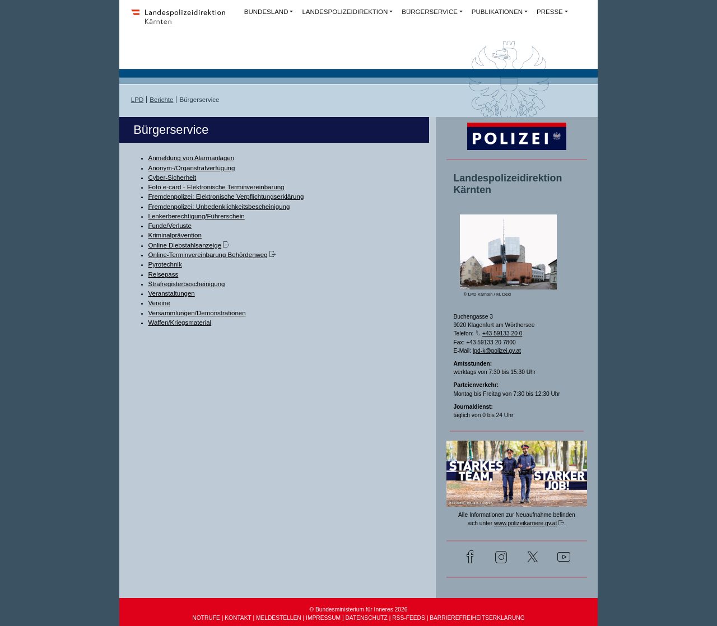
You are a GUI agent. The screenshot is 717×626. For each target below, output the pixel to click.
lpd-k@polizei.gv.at (497, 351)
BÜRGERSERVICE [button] (430, 11)
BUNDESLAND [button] (266, 11)
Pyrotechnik (165, 264)
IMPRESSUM (323, 618)
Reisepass (163, 274)
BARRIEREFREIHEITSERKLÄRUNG (477, 618)
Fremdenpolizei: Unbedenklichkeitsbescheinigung (219, 206)
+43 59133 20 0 (502, 333)
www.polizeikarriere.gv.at (525, 523)
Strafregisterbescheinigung (186, 284)
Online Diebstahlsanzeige (185, 245)
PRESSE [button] (550, 11)
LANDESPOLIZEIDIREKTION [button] (345, 11)
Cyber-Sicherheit (172, 177)
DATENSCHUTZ (366, 618)
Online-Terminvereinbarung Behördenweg (208, 254)
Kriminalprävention (175, 235)
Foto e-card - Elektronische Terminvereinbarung (216, 187)
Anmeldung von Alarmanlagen (191, 158)
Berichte (161, 99)
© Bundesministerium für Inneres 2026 (359, 609)
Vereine (159, 303)
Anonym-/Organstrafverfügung (191, 168)
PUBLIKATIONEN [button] (497, 11)
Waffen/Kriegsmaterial (180, 322)
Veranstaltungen (171, 293)
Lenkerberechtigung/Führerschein (196, 216)
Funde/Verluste (170, 225)
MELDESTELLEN (278, 618)
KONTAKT (238, 618)
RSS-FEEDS (408, 618)
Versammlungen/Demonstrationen (197, 313)
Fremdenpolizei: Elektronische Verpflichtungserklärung (226, 196)
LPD (137, 99)
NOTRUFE (206, 618)
